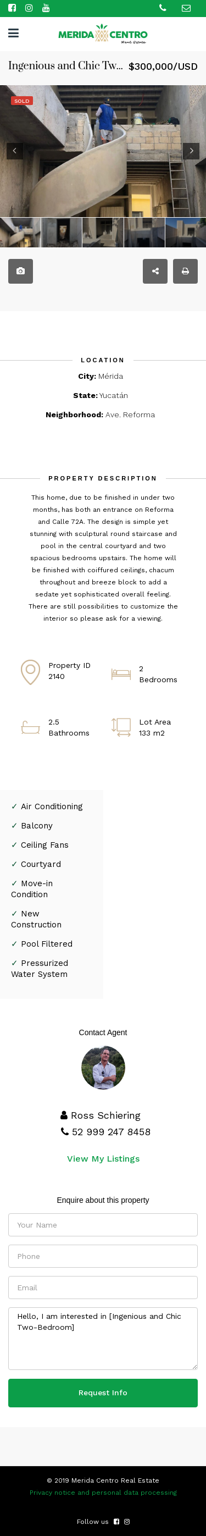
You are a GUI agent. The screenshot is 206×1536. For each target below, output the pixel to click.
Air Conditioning (52, 806)
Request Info (103, 1392)
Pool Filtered (47, 944)
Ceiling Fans (45, 845)
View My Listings (103, 1158)
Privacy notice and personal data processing (103, 1492)
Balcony (37, 826)
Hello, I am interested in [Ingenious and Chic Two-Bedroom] (103, 1338)
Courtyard (41, 864)
